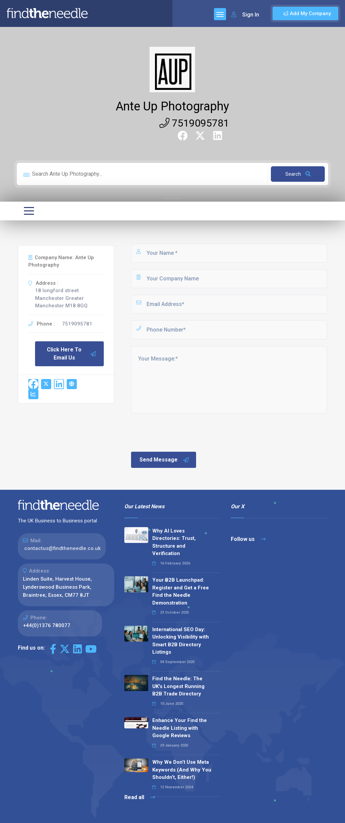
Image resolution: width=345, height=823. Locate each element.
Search (298, 174)
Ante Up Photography (172, 106)
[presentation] (181, 432)
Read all (139, 797)
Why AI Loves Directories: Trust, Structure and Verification (174, 542)
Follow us (248, 539)
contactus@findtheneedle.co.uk (62, 548)
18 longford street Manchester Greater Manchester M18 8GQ (61, 298)
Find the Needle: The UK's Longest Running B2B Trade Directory (178, 686)
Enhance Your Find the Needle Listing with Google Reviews (179, 728)
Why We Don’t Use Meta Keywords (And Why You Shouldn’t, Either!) (181, 769)
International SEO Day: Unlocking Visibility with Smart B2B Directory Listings (180, 640)
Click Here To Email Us (72, 353)
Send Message (164, 459)
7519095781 (194, 123)
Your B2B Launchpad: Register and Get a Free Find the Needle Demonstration (180, 591)
